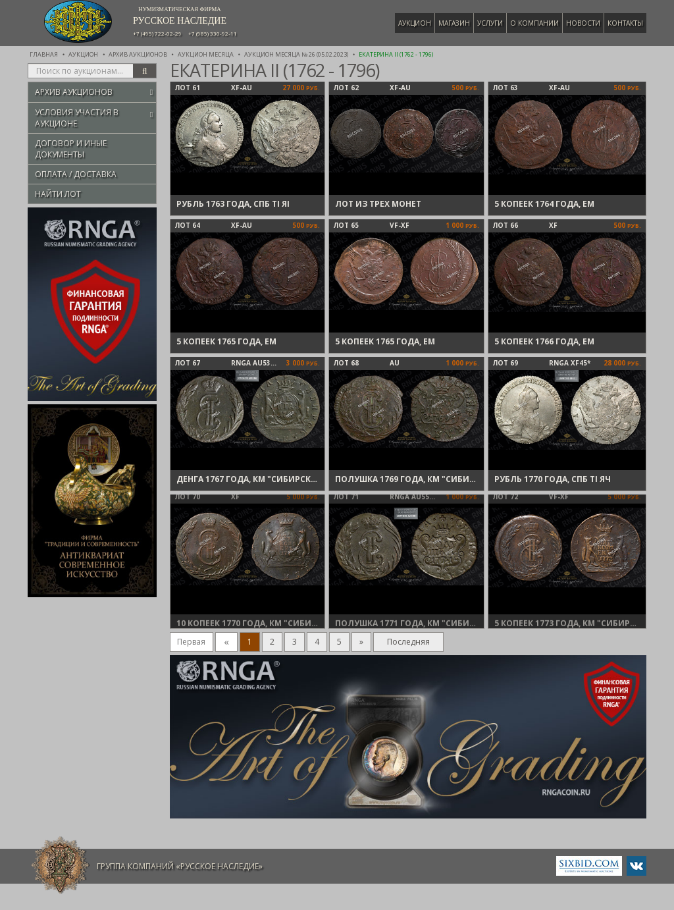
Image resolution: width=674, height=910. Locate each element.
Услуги (490, 23)
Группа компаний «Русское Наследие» (180, 866)
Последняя (408, 641)
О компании (534, 23)
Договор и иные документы (71, 149)
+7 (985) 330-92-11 (212, 33)
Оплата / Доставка (76, 174)
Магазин (454, 23)
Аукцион (414, 23)
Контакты (625, 23)
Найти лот (58, 194)
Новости (583, 23)
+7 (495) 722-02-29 (157, 33)
